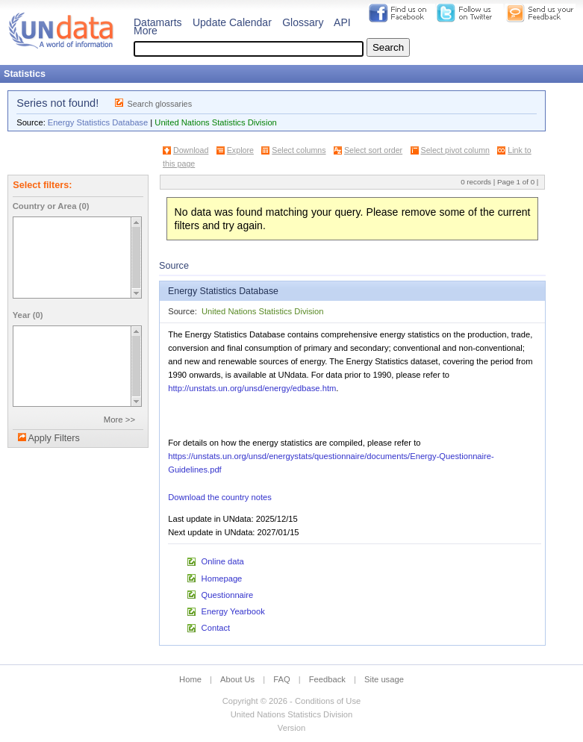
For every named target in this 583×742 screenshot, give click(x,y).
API (342, 22)
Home (190, 679)
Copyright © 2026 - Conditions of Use (291, 700)
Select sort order (373, 150)
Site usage (384, 679)
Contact (216, 627)
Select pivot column (455, 150)
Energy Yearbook (233, 611)
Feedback (327, 679)
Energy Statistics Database (98, 122)
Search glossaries (159, 103)
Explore (240, 150)
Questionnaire (228, 594)
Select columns (298, 150)
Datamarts (158, 22)
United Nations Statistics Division (216, 122)
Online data (223, 561)
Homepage (222, 578)
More (146, 31)
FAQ (281, 679)
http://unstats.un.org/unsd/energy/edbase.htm (252, 388)
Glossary (302, 22)
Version (291, 727)
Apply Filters (53, 438)
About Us (237, 679)
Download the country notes (220, 497)
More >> (119, 419)
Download (190, 150)
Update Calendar (232, 22)
